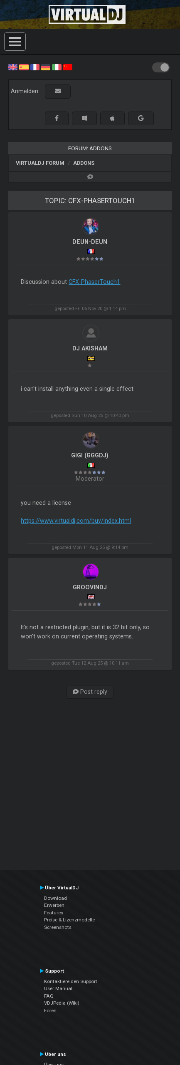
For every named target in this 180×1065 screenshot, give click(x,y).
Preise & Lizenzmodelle (69, 920)
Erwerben (54, 905)
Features (53, 913)
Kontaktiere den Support (70, 981)
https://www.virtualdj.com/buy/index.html (76, 520)
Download (55, 898)
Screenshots (58, 927)
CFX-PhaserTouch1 (94, 281)
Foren (50, 1010)
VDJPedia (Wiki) (61, 1003)
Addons (83, 163)
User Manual (58, 988)
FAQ (49, 996)
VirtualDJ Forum (40, 163)
